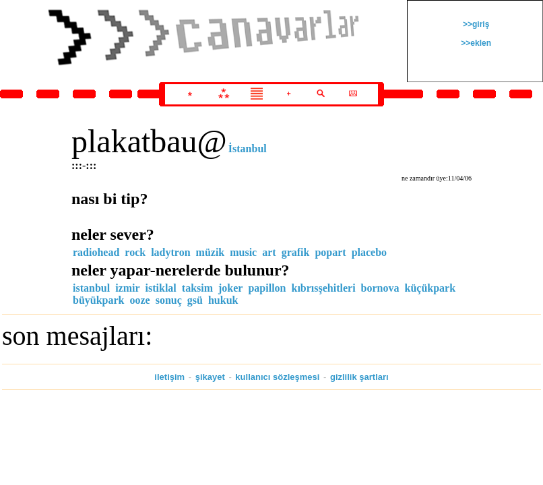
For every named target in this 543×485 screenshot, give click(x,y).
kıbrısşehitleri (324, 288)
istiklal (161, 288)
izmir (127, 288)
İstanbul (247, 148)
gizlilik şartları (359, 377)
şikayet (210, 377)
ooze (140, 300)
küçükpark (430, 288)
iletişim (169, 377)
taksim (197, 288)
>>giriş (475, 24)
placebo (369, 252)
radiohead (96, 252)
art (269, 252)
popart (330, 252)
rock (135, 252)
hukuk (223, 300)
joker (230, 288)
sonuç (169, 300)
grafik (296, 252)
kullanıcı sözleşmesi (277, 377)
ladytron (170, 252)
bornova (380, 288)
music (243, 252)
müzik (210, 252)
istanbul (91, 288)
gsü (195, 300)
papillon (267, 288)
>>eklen (475, 43)
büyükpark (99, 300)
